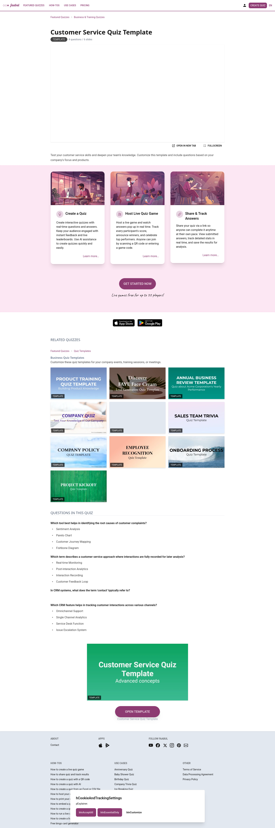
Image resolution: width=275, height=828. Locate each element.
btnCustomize (134, 812)
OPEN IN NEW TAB (184, 145)
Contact (55, 745)
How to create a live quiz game (67, 769)
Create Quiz (257, 5)
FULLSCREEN (212, 145)
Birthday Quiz (121, 779)
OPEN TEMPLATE (137, 711)
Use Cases (70, 5)
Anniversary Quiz (123, 769)
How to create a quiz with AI (66, 784)
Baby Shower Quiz (124, 774)
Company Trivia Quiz (125, 784)
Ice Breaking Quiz (123, 789)
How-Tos (54, 5)
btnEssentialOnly (109, 812)
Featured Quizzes (34, 5)
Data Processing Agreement (198, 774)
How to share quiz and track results (70, 774)
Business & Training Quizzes (89, 17)
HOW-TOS (56, 763)
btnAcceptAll (86, 812)
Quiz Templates (82, 351)
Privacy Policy (190, 779)
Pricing (85, 5)
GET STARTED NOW (137, 284)
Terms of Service (192, 769)
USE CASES (120, 763)
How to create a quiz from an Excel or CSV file (75, 789)
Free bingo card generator (64, 823)
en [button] (270, 5)
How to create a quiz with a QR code (70, 779)
